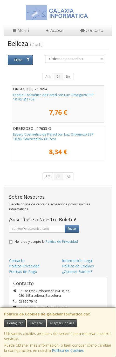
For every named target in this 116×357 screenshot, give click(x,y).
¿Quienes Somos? (77, 271)
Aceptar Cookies (62, 323)
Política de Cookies (68, 350)
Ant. (48, 76)
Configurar (15, 323)
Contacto (91, 30)
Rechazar (36, 323)
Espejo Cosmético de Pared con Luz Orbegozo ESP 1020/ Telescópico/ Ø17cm (53, 136)
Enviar (71, 228)
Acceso (55, 30)
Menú (21, 30)
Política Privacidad (24, 266)
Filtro (21, 59)
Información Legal (77, 260)
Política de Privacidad (61, 241)
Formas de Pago (23, 271)
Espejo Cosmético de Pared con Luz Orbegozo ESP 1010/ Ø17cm (53, 97)
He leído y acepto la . (47, 241)
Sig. (68, 76)
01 (58, 76)
